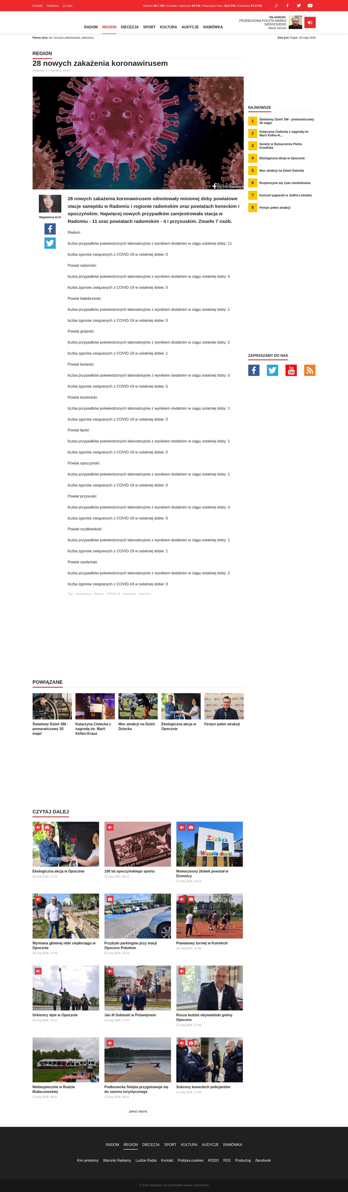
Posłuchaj (243, 1160)
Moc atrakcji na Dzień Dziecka (138, 712)
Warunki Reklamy (117, 1160)
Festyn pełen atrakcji (224, 709)
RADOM (91, 27)
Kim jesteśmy (88, 1160)
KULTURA (168, 27)
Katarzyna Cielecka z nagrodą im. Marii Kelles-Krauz (95, 714)
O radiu (68, 5)
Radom (99, 593)
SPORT (149, 27)
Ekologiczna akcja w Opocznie (181, 712)
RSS (227, 1160)
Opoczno (145, 593)
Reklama (52, 5)
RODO (213, 1160)
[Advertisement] (155, 626)
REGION (109, 27)
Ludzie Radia (145, 1160)
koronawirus (83, 593)
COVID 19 (113, 593)
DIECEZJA (130, 27)
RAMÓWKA (213, 27)
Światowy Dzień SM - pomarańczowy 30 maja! (52, 714)
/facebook (263, 1160)
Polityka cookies (191, 1160)
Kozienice (129, 593)
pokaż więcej (138, 1111)
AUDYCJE (190, 27)
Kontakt (37, 5)
